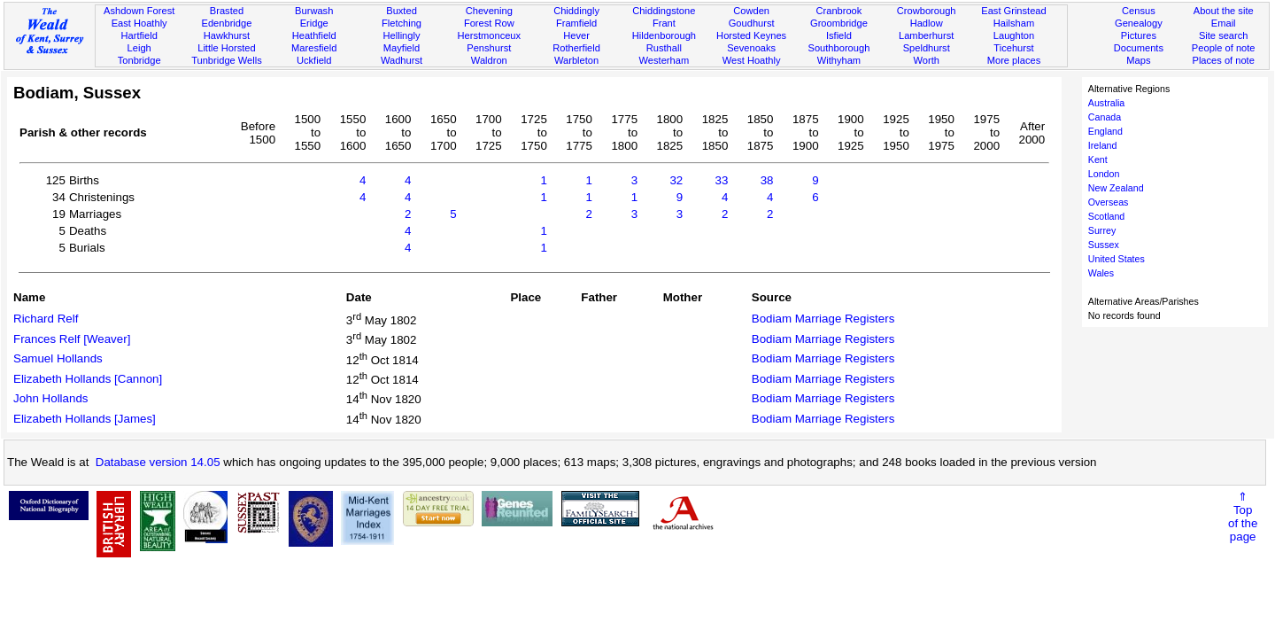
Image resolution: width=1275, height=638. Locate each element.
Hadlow (926, 23)
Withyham (839, 60)
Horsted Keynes (751, 35)
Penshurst (489, 48)
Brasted (226, 10)
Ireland (1102, 145)
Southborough (839, 48)
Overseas (1108, 202)
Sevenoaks (751, 48)
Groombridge (839, 23)
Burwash (314, 10)
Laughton (1013, 35)
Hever (576, 35)
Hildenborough (664, 35)
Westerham (664, 60)
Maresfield (313, 48)
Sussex (1103, 244)
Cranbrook (838, 10)
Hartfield (138, 35)
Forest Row (489, 23)
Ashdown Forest (139, 10)
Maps (1138, 60)
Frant (664, 23)
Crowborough (926, 10)
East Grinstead (1013, 10)
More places (1014, 60)
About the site (1224, 10)
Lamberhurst (926, 35)
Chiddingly (576, 10)
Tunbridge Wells (226, 60)
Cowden (751, 10)
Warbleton (576, 60)
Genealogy (1139, 23)
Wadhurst (401, 60)
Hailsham (1013, 23)
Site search (1223, 35)
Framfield (576, 23)
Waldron (489, 60)
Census (1138, 10)
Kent (1098, 159)
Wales (1101, 273)
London (1104, 173)
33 (722, 180)
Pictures (1138, 35)
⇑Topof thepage (1242, 516)
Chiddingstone (663, 10)
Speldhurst (926, 48)
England (1105, 131)
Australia (1106, 102)
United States (1116, 258)
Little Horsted (226, 48)
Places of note (1223, 60)
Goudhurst (752, 23)
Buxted (401, 10)
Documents (1138, 48)
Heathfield (314, 35)
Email (1223, 23)
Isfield (839, 35)
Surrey (1102, 230)
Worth (926, 60)
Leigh (139, 48)
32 (676, 180)
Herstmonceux (489, 35)
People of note (1224, 48)
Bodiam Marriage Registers (823, 318)
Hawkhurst (227, 35)
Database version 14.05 (158, 462)
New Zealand (1116, 188)
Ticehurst (1013, 48)
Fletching (401, 23)
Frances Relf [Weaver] (71, 339)
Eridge (314, 23)
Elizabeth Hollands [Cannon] (87, 378)
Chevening (489, 10)
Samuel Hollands (58, 358)
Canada (1104, 117)
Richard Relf (45, 318)
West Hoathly (751, 60)
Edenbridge (227, 23)
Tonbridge (139, 60)
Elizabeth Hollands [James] (84, 418)
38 (767, 180)
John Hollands (50, 398)
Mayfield (401, 48)
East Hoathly (139, 23)
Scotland (1106, 216)
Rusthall (664, 48)
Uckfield (314, 60)
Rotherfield (576, 48)
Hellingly (402, 35)
